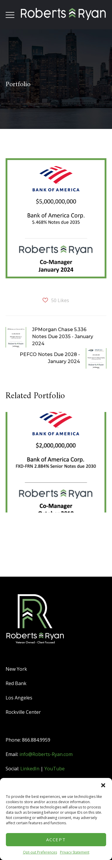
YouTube (54, 768)
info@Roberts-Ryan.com (46, 754)
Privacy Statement (74, 852)
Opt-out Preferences (40, 852)
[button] (103, 785)
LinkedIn (29, 768)
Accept (56, 839)
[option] (53, 466)
